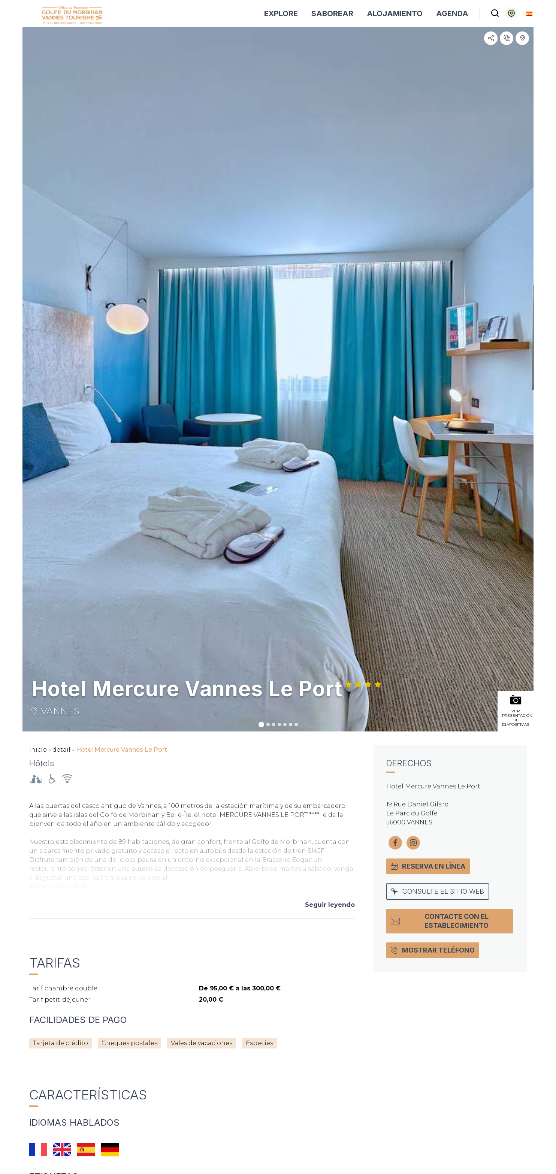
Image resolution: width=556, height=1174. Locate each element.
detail (61, 749)
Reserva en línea (428, 866)
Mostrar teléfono (433, 950)
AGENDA (452, 13)
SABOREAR (332, 13)
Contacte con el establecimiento (440, 920)
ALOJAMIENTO (395, 13)
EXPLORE (281, 13)
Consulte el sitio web (437, 891)
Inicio (38, 749)
